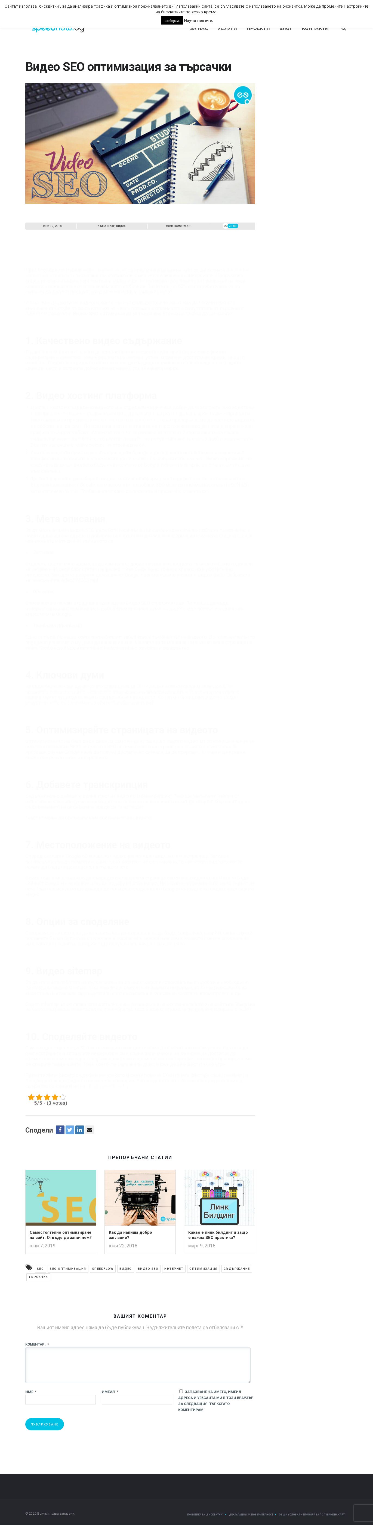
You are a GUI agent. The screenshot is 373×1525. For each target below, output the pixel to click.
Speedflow (103, 1269)
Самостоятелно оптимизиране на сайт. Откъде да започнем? (61, 1235)
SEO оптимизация (68, 1269)
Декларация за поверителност (251, 1515)
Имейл (110, 1392)
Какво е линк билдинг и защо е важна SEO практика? (218, 1235)
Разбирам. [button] (172, 20)
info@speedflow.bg (107, 1074)
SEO (103, 226)
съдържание (237, 1269)
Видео (121, 226)
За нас (199, 28)
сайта (204, 739)
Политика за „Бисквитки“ (205, 1515)
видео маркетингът (105, 257)
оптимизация (203, 1269)
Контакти (315, 28)
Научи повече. (198, 20)
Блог (285, 28)
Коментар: (37, 1345)
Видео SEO (148, 1269)
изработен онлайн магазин (114, 407)
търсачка (38, 1277)
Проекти (258, 28)
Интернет (173, 1269)
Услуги (227, 28)
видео (125, 1269)
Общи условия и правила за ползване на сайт (312, 1515)
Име (30, 1392)
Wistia (71, 478)
